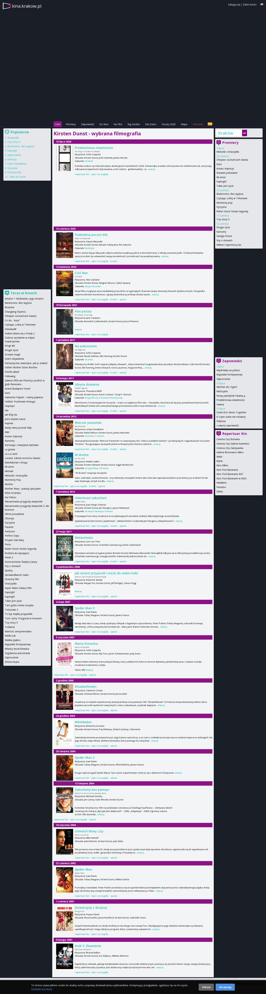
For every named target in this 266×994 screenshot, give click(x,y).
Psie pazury (83, 311)
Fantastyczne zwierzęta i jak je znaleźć (26, 363)
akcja (88, 286)
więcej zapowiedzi (228, 425)
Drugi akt (10, 345)
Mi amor (221, 177)
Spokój (9, 570)
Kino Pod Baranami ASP (229, 474)
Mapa (184, 124)
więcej (151, 169)
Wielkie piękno (13, 640)
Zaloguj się (234, 4)
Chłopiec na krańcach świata (232, 159)
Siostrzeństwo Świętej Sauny (21, 561)
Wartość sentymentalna (18, 631)
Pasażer (9, 527)
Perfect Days (12, 535)
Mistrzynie (222, 391)
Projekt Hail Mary (14, 540)
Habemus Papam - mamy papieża (24, 397)
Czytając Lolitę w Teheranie (231, 198)
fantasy (99, 511)
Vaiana (220, 404)
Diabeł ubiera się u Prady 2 (20, 333)
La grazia (10, 449)
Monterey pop (224, 202)
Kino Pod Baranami (227, 469)
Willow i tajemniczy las (228, 244)
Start (57, 124)
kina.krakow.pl (26, 6)
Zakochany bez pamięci (92, 790)
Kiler (7, 432)
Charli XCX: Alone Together (231, 412)
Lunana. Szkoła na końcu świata (22, 458)
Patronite (198, 124)
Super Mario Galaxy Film (18, 588)
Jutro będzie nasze (15, 419)
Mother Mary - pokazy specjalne (23, 488)
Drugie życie (223, 227)
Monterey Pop (13, 479)
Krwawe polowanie (227, 172)
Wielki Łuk (10, 635)
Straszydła (13, 137)
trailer (113, 261)
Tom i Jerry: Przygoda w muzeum (23, 618)
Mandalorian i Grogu (16, 462)
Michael (9, 471)
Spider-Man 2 (84, 757)
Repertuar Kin (234, 433)
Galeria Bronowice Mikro (230, 452)
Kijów (219, 461)
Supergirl (221, 181)
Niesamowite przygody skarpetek (23, 501)
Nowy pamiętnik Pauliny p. (231, 395)
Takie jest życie (225, 185)
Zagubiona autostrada (17, 653)
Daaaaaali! (10, 329)
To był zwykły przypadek (18, 614)
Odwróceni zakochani (91, 498)
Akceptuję (225, 987)
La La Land (11, 453)
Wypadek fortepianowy (229, 374)
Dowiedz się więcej (41, 988)
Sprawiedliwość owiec (17, 574)
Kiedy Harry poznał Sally (18, 427)
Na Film (118, 124)
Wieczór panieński (88, 423)
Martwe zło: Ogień (226, 386)
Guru (219, 164)
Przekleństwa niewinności (94, 148)
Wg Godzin (134, 124)
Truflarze (10, 627)
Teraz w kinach (24, 293)
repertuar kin (82, 174)
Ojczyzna (221, 207)
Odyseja (221, 421)
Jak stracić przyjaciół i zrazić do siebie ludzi (106, 573)
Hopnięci (10, 406)
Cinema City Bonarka (228, 439)
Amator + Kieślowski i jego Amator (24, 298)
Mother (9, 484)
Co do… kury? (12, 320)
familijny (89, 248)
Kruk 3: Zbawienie (88, 946)
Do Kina (103, 124)
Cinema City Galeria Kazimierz (232, 443)
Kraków (225, 133)
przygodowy (91, 468)
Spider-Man (83, 869)
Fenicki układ (12, 371)
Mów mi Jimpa (13, 492)
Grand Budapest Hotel (17, 388)
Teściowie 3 (11, 609)
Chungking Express (15, 311)
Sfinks (219, 491)
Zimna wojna (12, 661)
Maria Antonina (86, 643)
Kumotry (221, 231)
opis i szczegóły (99, 174)
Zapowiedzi (87, 124)
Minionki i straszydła (227, 151)
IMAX (219, 456)
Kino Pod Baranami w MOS (231, 478)
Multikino (221, 482)
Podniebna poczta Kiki (91, 235)
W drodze (82, 455)
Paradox (221, 487)
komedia (89, 435)
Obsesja (11, 159)
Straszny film (14, 172)
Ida (6, 410)
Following (10, 376)
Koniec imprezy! (225, 168)
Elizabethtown (85, 686)
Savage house (224, 236)
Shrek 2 (9, 557)
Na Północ (10, 497)
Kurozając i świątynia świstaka (21, 445)
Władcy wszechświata (17, 648)
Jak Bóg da (11, 414)
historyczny (116, 397)
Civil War (81, 273)
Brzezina (9, 307)
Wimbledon (83, 722)
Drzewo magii (12, 354)
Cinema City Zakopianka (229, 448)
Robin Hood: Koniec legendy (232, 211)
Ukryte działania (87, 384)
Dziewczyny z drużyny (91, 908)
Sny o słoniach (224, 240)
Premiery (71, 124)
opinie (123, 299)
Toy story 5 (222, 219)
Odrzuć (206, 987)
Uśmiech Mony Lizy (89, 831)
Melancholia (84, 538)
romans (100, 435)
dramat (89, 160)
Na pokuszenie (86, 346)
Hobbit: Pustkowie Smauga (20, 401)
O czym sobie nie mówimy (231, 416)
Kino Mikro (222, 465)
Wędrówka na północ (228, 370)
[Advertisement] (133, 97)
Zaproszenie (223, 379)
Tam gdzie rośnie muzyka (19, 605)
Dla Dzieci (150, 124)
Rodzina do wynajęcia (17, 553)
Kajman (9, 423)
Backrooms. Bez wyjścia (229, 193)
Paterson (10, 531)
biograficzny (91, 397)
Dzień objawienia (16, 163)
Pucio (8, 544)
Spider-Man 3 (84, 608)
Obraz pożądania (14, 514)
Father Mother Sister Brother (21, 367)
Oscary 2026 (168, 124)
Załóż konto (249, 4)
